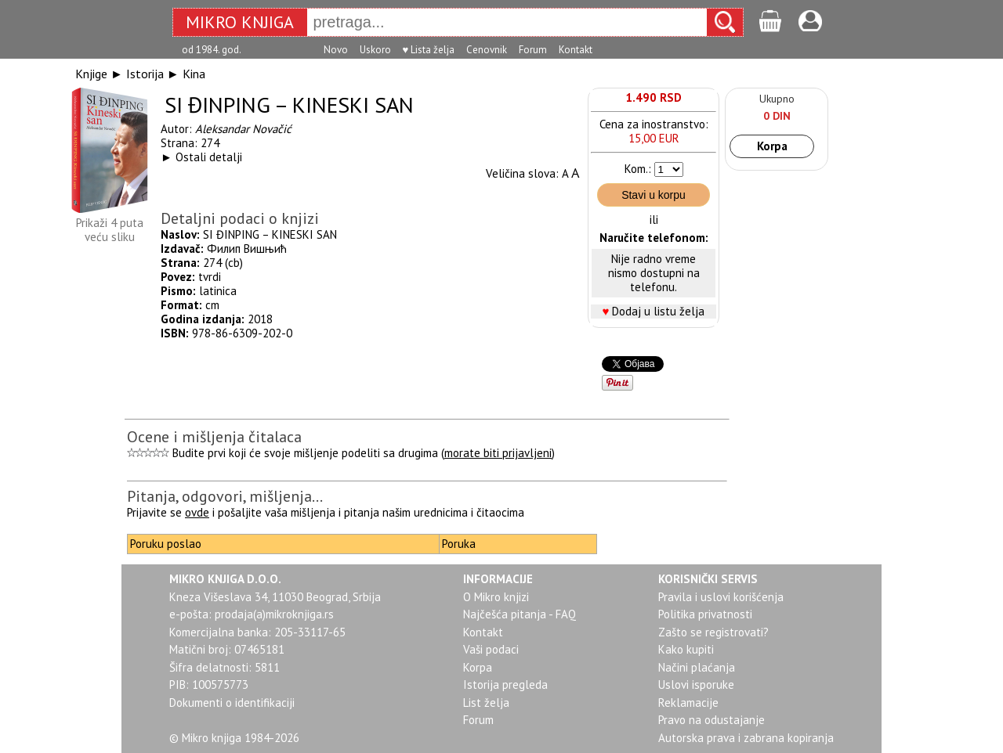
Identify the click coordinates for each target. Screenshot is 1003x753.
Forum (533, 49)
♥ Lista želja (429, 49)
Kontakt (575, 49)
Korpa (772, 146)
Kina (194, 73)
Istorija (145, 73)
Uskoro (375, 49)
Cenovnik (486, 49)
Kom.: (638, 168)
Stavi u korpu (653, 195)
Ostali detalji (209, 157)
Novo (336, 49)
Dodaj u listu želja (658, 311)
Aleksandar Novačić (243, 128)
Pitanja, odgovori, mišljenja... (225, 496)
